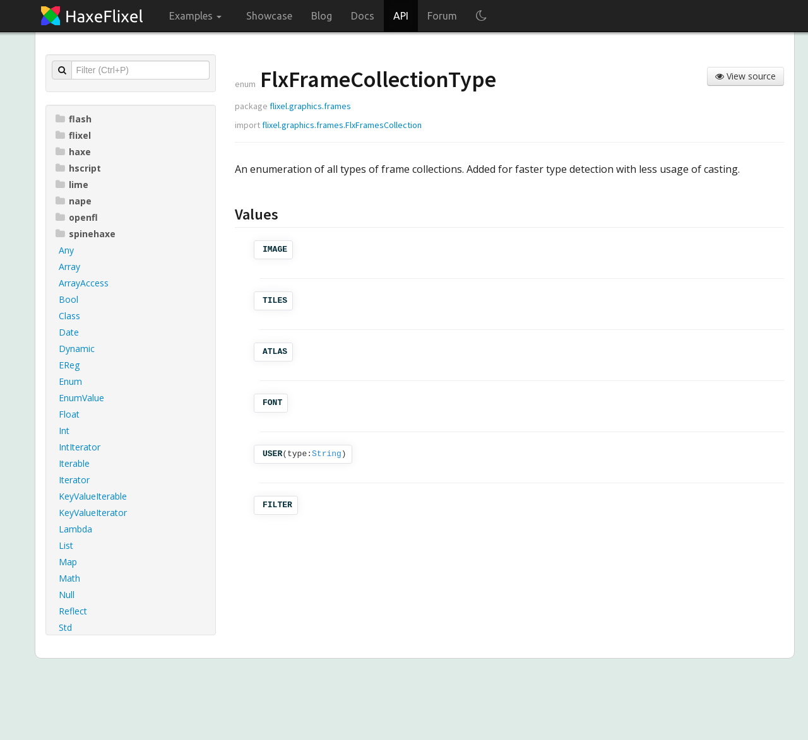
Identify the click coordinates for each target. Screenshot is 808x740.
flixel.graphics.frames (310, 106)
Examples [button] (195, 15)
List (66, 545)
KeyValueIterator (93, 513)
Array (69, 267)
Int (64, 431)
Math (69, 578)
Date (69, 332)
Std (65, 627)
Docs (362, 15)
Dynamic (77, 349)
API (400, 15)
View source (745, 76)
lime (72, 185)
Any (66, 250)
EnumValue (81, 398)
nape (74, 201)
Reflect (73, 611)
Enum (70, 381)
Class (69, 316)
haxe (73, 152)
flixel (73, 135)
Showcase (269, 15)
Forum (442, 15)
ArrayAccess (84, 283)
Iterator (74, 480)
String (327, 454)
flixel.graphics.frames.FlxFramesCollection (342, 125)
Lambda (75, 529)
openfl (77, 217)
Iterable (74, 463)
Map (68, 562)
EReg (69, 365)
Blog (321, 15)
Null (66, 595)
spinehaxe (86, 234)
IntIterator (79, 447)
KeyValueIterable (93, 496)
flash (74, 119)
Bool (68, 299)
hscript (78, 168)
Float (69, 414)
